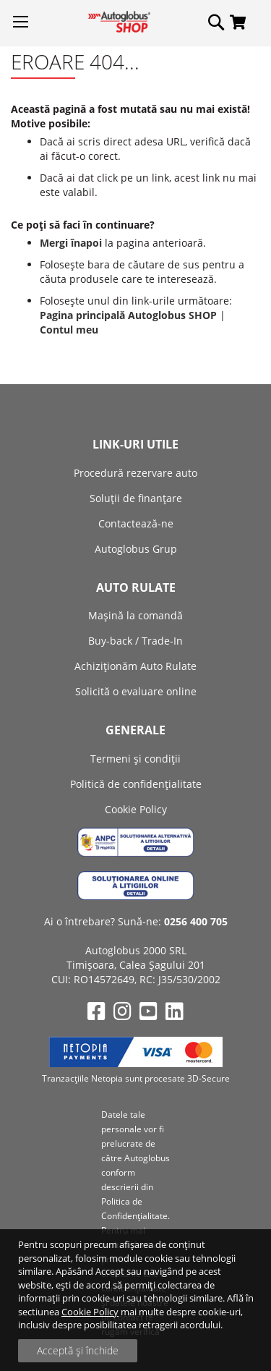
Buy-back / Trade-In (135, 641)
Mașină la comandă (135, 615)
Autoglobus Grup (136, 549)
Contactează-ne (135, 523)
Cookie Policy (90, 1311)
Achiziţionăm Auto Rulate (135, 666)
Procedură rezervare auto (135, 473)
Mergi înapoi (71, 243)
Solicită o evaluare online (136, 691)
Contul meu (69, 329)
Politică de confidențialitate (136, 784)
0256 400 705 (196, 921)
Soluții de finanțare (136, 498)
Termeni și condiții (135, 758)
